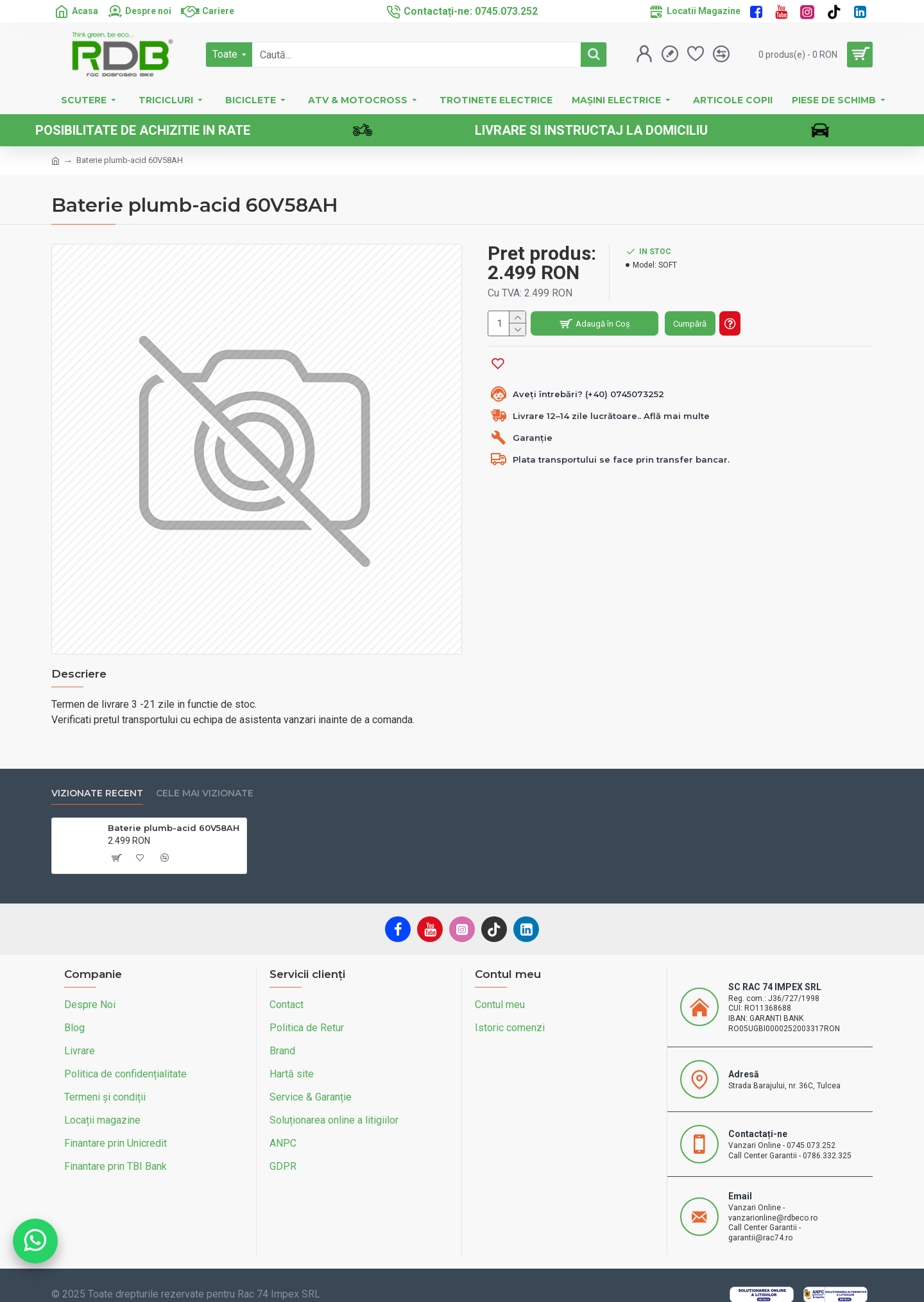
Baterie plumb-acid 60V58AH (173, 813)
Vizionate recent (97, 778)
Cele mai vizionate (204, 778)
